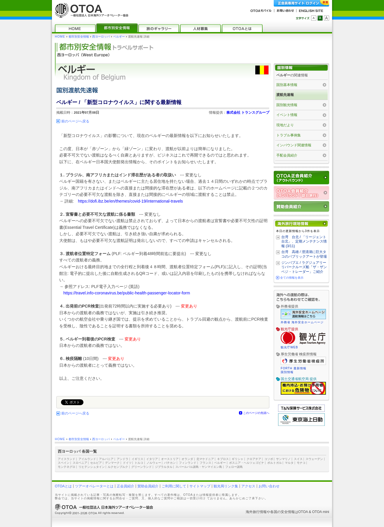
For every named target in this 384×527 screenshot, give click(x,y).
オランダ (187, 459)
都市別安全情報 (79, 36)
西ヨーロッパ (101, 36)
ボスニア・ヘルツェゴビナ (246, 462)
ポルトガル (274, 462)
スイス (298, 459)
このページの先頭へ (256, 412)
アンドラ (122, 459)
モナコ (301, 462)
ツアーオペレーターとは (94, 486)
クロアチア (254, 459)
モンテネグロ (66, 466)
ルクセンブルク (118, 466)
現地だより (285, 125)
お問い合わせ (269, 486)
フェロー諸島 (234, 466)
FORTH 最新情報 (293, 368)
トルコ (139, 462)
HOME (60, 36)
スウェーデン (314, 459)
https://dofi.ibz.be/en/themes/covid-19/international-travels (130, 201)
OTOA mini (320, 512)
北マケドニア (205, 459)
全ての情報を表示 (291, 277)
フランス (205, 462)
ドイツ (127, 462)
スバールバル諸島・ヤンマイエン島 (198, 466)
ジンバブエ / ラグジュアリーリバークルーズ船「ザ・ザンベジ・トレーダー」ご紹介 (304, 267)
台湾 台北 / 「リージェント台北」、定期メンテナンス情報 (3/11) (304, 241)
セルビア (96, 462)
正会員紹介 (125, 486)
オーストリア (170, 459)
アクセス (248, 486)
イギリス (137, 459)
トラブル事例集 (288, 135)
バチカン (170, 462)
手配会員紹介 (286, 155)
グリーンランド (141, 466)
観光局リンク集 (226, 486)
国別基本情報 (286, 85)
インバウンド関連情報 (293, 145)
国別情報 (287, 372)
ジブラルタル (163, 466)
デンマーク (112, 462)
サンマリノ (283, 459)
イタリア (152, 459)
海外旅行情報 (256, 512)
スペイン (63, 462)
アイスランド (66, 459)
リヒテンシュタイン (91, 466)
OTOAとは (63, 486)
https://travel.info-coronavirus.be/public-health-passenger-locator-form (126, 293)
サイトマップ (199, 486)
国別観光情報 (286, 105)
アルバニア (106, 459)
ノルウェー (153, 462)
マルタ (289, 462)
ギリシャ (237, 459)
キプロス (223, 459)
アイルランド (87, 459)
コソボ (268, 459)
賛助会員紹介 (147, 486)
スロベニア (80, 462)
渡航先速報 (285, 95)
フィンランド (187, 462)
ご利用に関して (174, 486)
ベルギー (119, 36)
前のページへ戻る (75, 121)
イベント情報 (286, 115)
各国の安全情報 (282, 512)
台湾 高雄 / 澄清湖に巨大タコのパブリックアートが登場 (304, 254)
